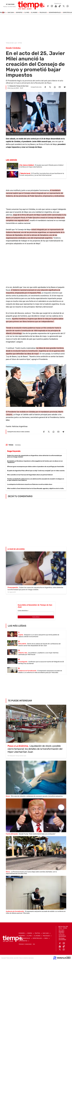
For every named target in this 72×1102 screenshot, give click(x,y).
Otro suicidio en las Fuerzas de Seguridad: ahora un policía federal (30, 475)
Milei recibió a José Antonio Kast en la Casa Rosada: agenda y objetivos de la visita (35, 488)
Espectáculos (37, 938)
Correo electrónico (23, 610)
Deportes (19, 12)
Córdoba (18, 445)
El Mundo (34, 12)
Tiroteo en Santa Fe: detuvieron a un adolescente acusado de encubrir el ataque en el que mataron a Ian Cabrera (35, 479)
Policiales (43, 12)
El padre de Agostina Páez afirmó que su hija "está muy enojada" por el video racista (35, 470)
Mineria (29, 933)
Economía (22, 933)
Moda (46, 938)
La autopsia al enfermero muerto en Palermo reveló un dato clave (29, 484)
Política (37, 933)
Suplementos (23, 941)
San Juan (11, 12)
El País (26, 12)
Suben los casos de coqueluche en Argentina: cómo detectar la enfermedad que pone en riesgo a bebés (34, 456)
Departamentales (55, 12)
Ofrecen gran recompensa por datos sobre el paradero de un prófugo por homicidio (35, 466)
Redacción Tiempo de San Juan (19, 86)
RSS (34, 944)
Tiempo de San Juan (11, 43)
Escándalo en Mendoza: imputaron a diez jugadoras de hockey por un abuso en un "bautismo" (35, 461)
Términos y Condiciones (25, 944)
